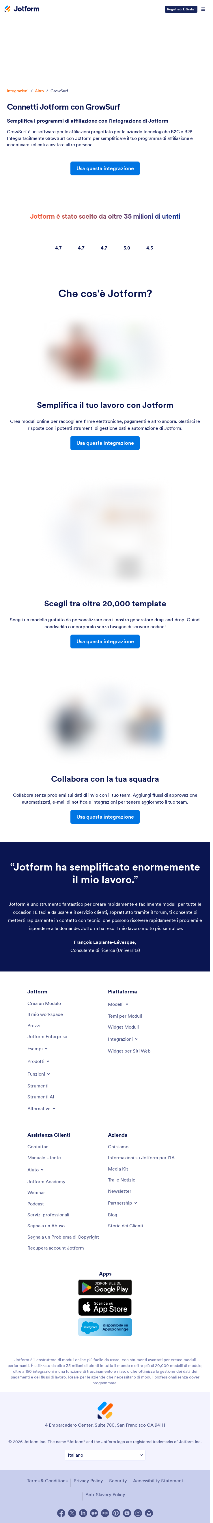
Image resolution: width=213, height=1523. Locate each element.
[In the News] (121, 1179)
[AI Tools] (40, 1096)
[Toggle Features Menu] (39, 1074)
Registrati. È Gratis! (181, 9)
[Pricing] (33, 1025)
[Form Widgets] (123, 1026)
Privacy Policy (88, 1480)
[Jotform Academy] (46, 1181)
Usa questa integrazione (105, 168)
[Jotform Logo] (22, 9)
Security (118, 1480)
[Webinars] (36, 1192)
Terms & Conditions (47, 1480)
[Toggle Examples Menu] (37, 1048)
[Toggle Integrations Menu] (123, 1039)
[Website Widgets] (129, 1050)
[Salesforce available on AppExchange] (105, 1327)
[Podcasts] (35, 1203)
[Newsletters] (119, 1191)
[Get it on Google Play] (105, 1288)
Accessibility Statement (158, 1480)
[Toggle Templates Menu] (118, 1004)
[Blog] (112, 1214)
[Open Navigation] (203, 9)
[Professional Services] (48, 1214)
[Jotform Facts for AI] (141, 1157)
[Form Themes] (125, 1015)
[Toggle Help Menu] (35, 1169)
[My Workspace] (45, 1014)
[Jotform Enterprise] (47, 1036)
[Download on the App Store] (105, 1307)
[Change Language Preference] (105, 1455)
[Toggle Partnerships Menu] (123, 1202)
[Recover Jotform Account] (55, 1247)
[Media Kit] (118, 1168)
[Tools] (37, 1085)
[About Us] (118, 1146)
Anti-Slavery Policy (105, 1494)
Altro (39, 90)
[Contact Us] (38, 1146)
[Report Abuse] (46, 1225)
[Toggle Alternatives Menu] (41, 1108)
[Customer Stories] (125, 1225)
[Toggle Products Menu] (38, 1061)
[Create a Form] (44, 1003)
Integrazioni (17, 90)
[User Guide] (44, 1157)
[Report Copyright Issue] (63, 1236)
